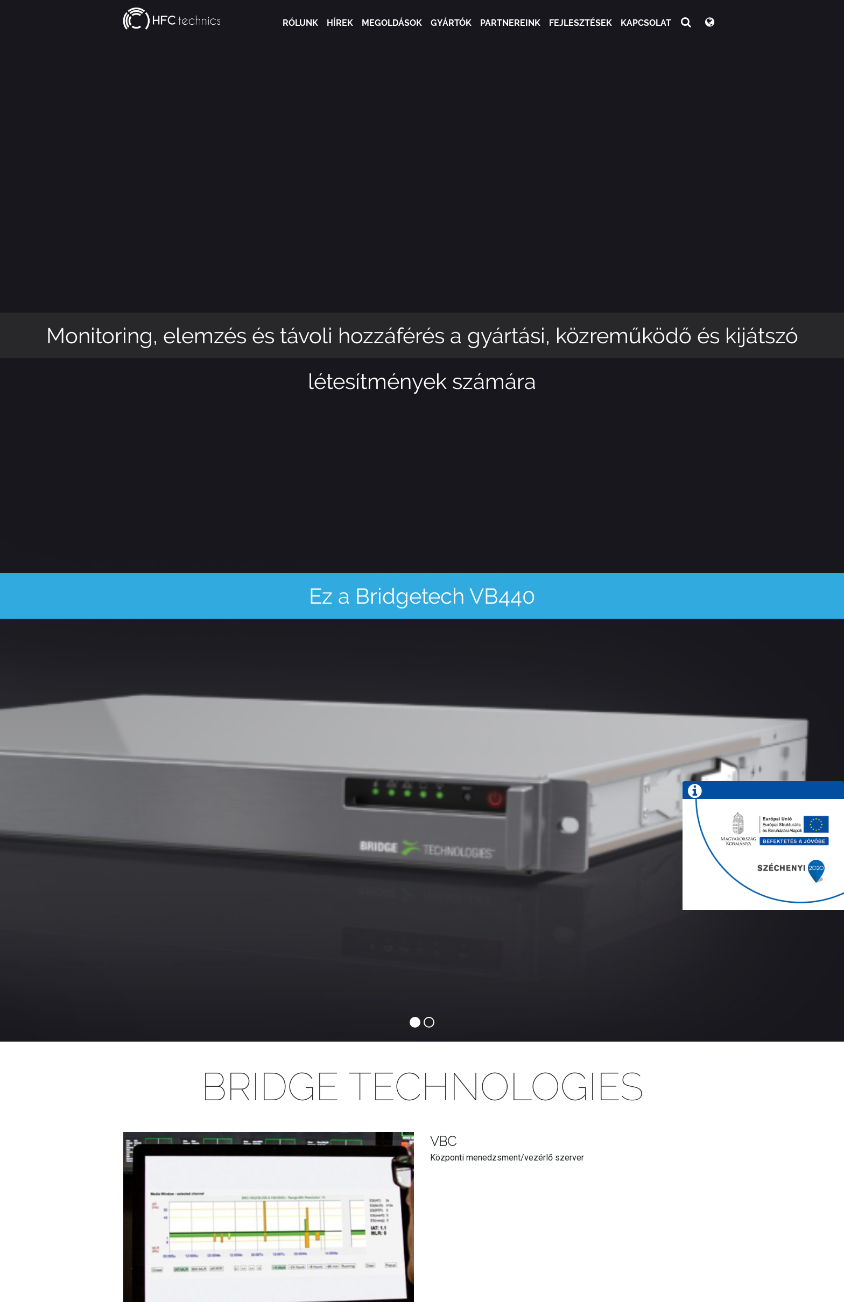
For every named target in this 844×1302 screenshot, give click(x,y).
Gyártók (451, 23)
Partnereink (510, 23)
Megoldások (392, 23)
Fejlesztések (580, 23)
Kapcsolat (646, 23)
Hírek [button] (340, 23)
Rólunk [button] (300, 23)
